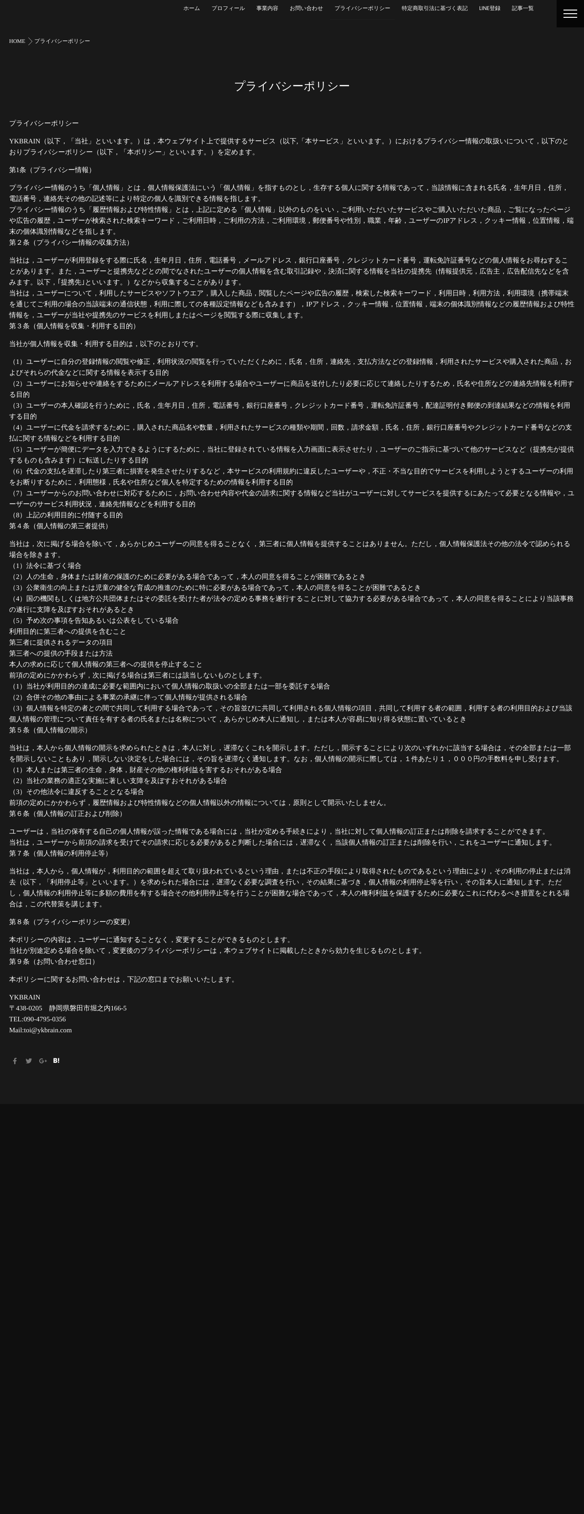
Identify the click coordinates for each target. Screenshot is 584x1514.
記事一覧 (523, 8)
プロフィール (228, 8)
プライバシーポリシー (362, 8)
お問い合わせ (306, 8)
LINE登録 (490, 8)
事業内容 (267, 8)
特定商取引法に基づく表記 (435, 8)
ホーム (191, 8)
